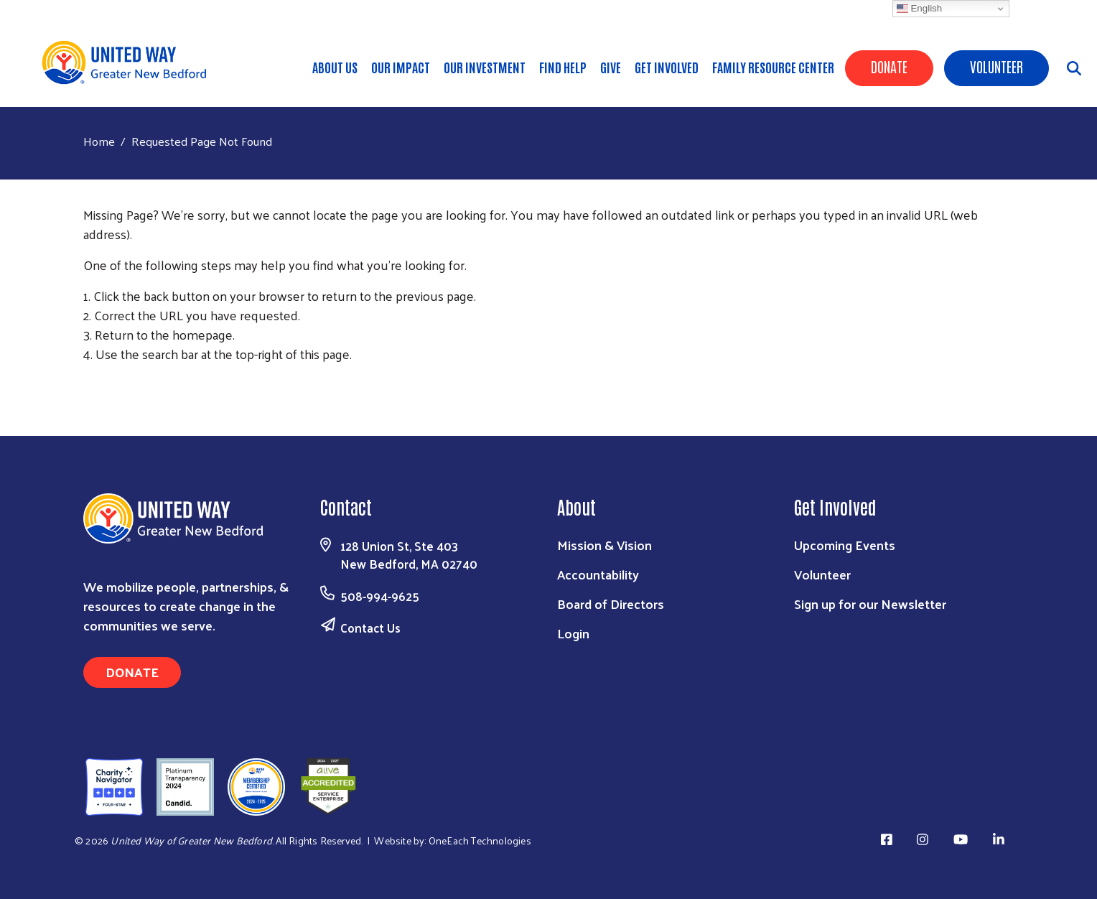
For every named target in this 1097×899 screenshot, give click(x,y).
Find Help (563, 66)
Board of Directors (610, 603)
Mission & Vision (604, 545)
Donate (889, 66)
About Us (335, 66)
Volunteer (996, 66)
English (919, 8)
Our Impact (400, 66)
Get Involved (667, 66)
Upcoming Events (844, 545)
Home (99, 141)
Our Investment (485, 66)
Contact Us (370, 627)
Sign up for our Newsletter (870, 603)
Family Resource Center (773, 66)
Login (573, 633)
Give (610, 66)
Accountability (598, 574)
